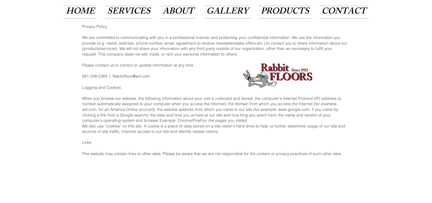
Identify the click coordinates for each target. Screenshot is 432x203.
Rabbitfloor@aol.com (131, 76)
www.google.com (293, 109)
